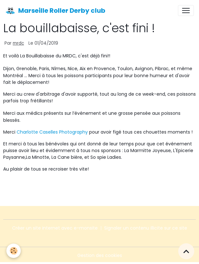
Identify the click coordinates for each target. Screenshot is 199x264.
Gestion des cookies (99, 255)
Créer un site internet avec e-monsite (55, 228)
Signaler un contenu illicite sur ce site (145, 228)
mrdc (18, 43)
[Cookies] (13, 251)
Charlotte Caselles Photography (52, 132)
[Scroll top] (186, 251)
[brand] (55, 10)
